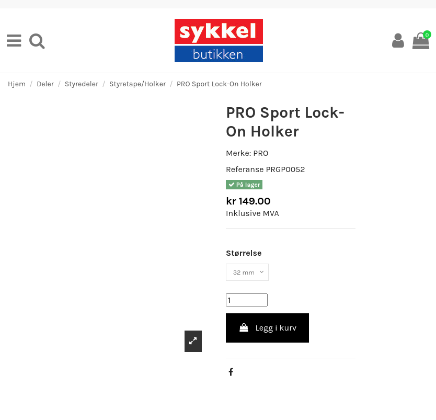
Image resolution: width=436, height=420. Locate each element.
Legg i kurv (267, 332)
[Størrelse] (253, 275)
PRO (260, 153)
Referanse (245, 169)
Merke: (238, 153)
